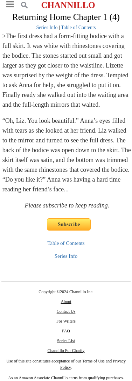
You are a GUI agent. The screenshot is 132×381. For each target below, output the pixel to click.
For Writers (66, 321)
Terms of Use (93, 361)
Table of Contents (78, 27)
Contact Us (66, 311)
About (66, 301)
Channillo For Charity (65, 350)
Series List (66, 340)
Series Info (47, 27)
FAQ (66, 331)
